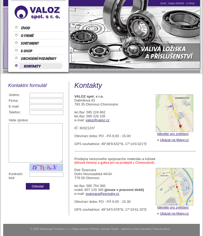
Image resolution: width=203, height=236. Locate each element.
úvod (163, 3)
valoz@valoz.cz (98, 120)
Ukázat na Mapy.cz (174, 140)
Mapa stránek (80, 229)
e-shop (190, 3)
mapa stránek (176, 3)
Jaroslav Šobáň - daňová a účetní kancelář (125, 229)
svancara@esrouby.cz (102, 194)
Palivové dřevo (161, 229)
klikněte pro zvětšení (173, 134)
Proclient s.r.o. (62, 229)
